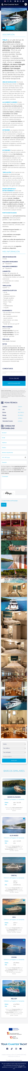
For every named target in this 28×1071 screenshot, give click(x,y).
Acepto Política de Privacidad (9, 500)
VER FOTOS (10, 27)
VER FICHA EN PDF (14, 383)
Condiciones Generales (14, 1060)
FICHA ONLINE (14, 378)
